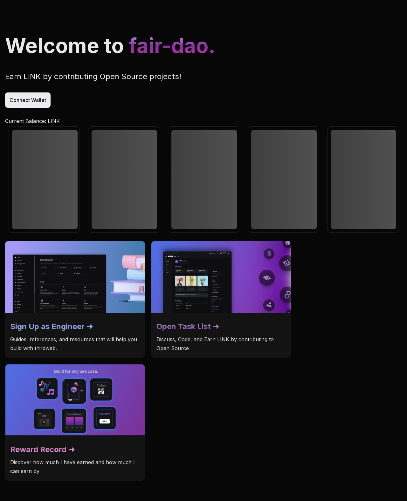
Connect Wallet (28, 100)
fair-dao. (172, 45)
